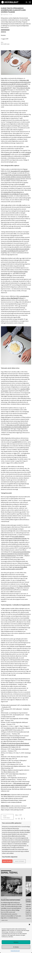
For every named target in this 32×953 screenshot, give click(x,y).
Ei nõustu (16, 947)
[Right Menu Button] (30, 2)
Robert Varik (4, 920)
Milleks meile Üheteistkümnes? (10, 900)
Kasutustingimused (15, 950)
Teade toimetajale (6, 817)
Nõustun (16, 942)
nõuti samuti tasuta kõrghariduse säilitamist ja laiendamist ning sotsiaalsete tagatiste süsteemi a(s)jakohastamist (15, 553)
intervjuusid (25, 154)
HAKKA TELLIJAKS (7, 861)
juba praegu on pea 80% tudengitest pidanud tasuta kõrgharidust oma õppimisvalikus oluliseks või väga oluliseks (15, 427)
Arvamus (3, 32)
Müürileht (3, 35)
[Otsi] (26, 2)
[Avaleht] (9, 3)
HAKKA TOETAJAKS (19, 861)
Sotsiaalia (4, 898)
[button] (29, 924)
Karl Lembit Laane (5, 44)
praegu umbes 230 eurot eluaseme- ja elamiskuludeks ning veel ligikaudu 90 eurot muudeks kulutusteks (15, 194)
